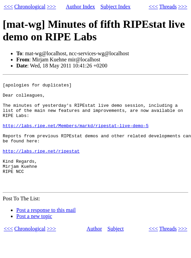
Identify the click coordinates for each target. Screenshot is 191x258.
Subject (115, 251)
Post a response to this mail (46, 232)
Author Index (80, 6)
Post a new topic (34, 238)
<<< (8, 6)
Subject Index (116, 6)
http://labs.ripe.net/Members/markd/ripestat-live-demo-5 (76, 136)
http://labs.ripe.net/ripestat (41, 166)
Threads (168, 6)
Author (94, 251)
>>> (51, 6)
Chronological (30, 6)
